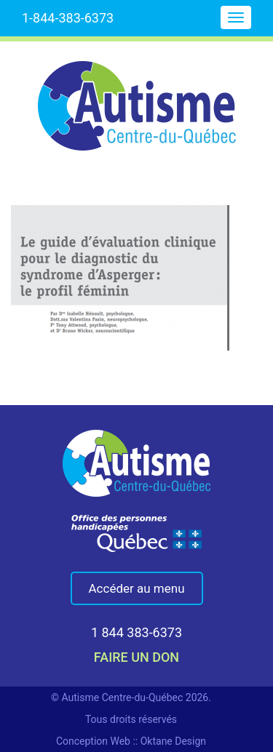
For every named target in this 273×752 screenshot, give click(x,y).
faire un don (136, 657)
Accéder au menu (137, 588)
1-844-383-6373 (68, 17)
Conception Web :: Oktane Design (131, 741)
